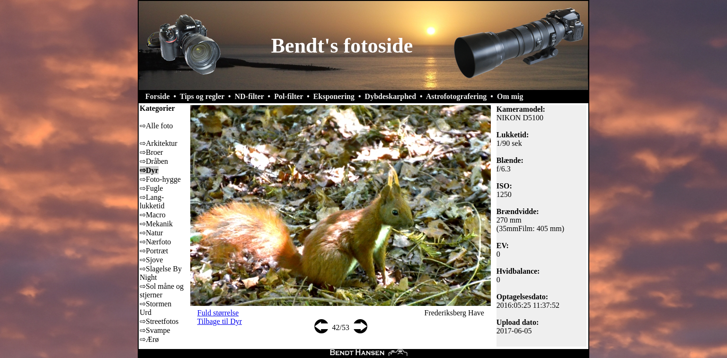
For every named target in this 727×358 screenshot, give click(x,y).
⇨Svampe (155, 330)
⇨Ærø (149, 339)
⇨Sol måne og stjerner (162, 290)
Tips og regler (202, 96)
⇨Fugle (151, 188)
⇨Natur (151, 233)
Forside (157, 96)
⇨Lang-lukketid (152, 201)
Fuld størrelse (218, 313)
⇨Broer (151, 152)
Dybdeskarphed (390, 96)
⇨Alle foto (156, 126)
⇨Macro (153, 215)
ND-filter (249, 96)
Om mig (510, 96)
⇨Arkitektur (158, 143)
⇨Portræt (154, 251)
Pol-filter (288, 96)
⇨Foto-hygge (160, 179)
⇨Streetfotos (159, 321)
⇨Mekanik (156, 224)
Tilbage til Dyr (219, 321)
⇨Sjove (151, 260)
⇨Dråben (154, 161)
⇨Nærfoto (155, 242)
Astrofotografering (456, 96)
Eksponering (334, 96)
